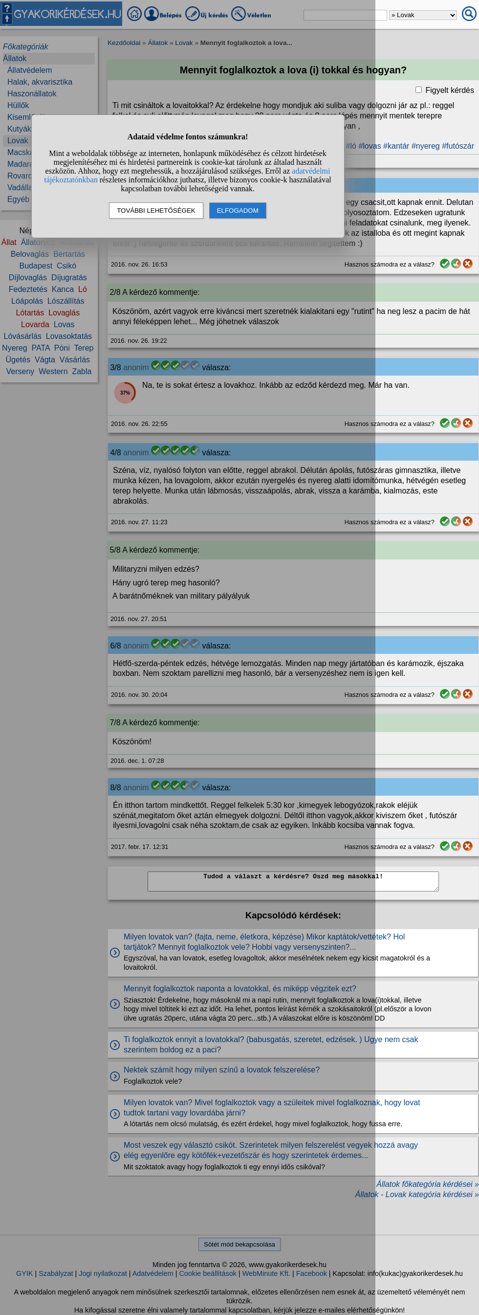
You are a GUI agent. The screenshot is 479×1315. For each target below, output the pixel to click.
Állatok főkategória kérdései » (427, 1184)
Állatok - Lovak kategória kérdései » (417, 1194)
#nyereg (426, 146)
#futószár (458, 146)
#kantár (396, 146)
